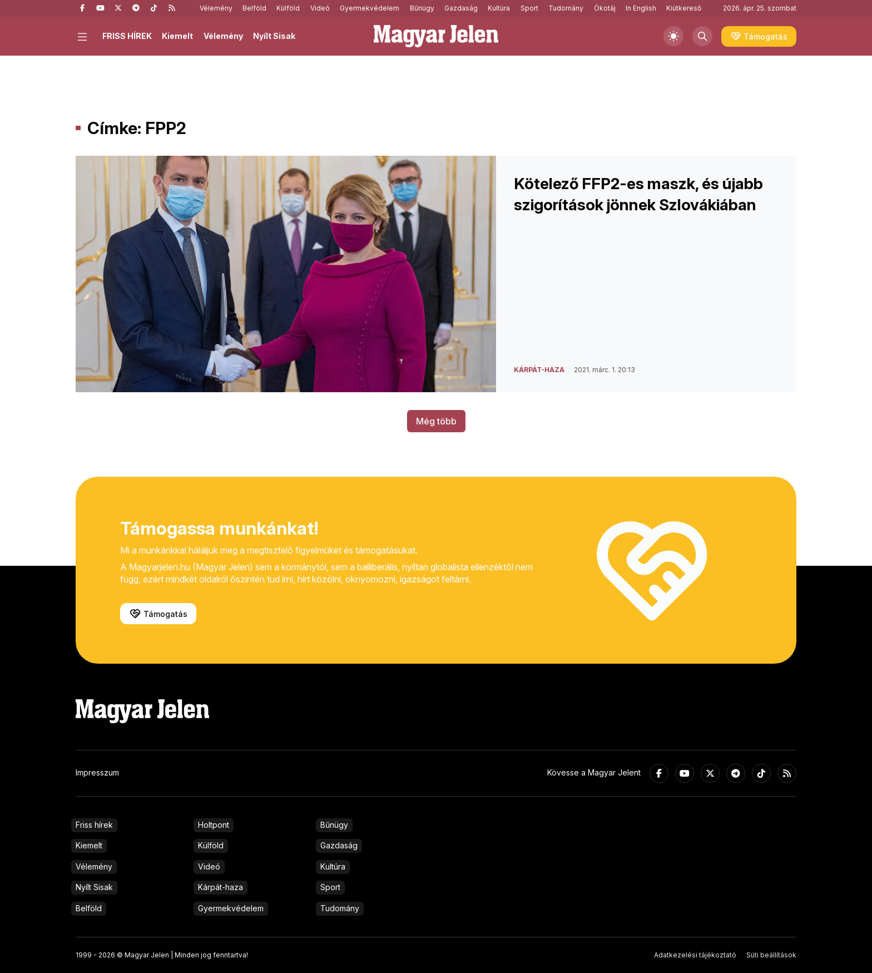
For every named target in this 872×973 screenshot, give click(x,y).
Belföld (254, 8)
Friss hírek (94, 824)
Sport (529, 8)
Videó (320, 8)
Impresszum (97, 772)
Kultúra (499, 8)
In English (641, 8)
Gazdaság (461, 8)
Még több (436, 421)
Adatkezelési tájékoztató (695, 955)
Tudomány (565, 8)
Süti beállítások (771, 955)
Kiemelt (177, 36)
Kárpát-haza (220, 887)
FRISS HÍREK (127, 36)
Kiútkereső (683, 8)
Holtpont (213, 824)
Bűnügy (422, 8)
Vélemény (216, 8)
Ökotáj (605, 8)
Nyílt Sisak (274, 36)
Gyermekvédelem (369, 8)
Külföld (288, 8)
